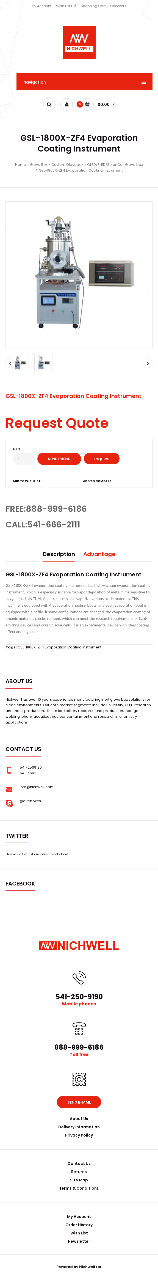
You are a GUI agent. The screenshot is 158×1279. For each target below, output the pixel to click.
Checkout (118, 6)
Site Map (79, 1180)
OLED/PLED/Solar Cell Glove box (115, 164)
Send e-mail (79, 1102)
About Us (79, 1118)
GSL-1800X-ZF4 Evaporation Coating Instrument (81, 170)
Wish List (79, 1233)
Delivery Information (79, 1127)
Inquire (101, 459)
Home (20, 164)
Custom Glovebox (67, 164)
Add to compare (97, 481)
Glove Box (39, 164)
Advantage (99, 554)
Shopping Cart (93, 6)
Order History (79, 1225)
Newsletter (79, 1241)
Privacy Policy (79, 1135)
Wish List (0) (66, 6)
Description (59, 554)
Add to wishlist (27, 481)
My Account (41, 6)
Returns (79, 1172)
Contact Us (79, 1163)
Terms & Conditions (79, 1188)
